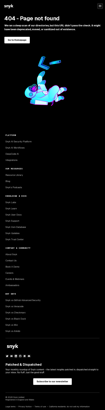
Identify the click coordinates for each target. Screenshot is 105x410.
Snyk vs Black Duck (15, 318)
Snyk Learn (11, 208)
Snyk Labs (10, 202)
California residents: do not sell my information (69, 406)
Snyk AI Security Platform (18, 141)
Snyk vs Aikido (12, 331)
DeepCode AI (12, 153)
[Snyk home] (8, 6)
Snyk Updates (12, 233)
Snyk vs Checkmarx (15, 312)
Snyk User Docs (13, 214)
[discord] (29, 356)
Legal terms (10, 406)
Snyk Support (12, 220)
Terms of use (40, 406)
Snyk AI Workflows (15, 147)
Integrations (11, 160)
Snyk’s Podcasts (13, 187)
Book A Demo (12, 266)
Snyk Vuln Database (15, 227)
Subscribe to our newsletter (52, 381)
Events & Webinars (14, 279)
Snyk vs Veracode (14, 306)
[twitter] (7, 356)
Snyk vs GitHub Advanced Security (23, 300)
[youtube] (11, 356)
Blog (7, 181)
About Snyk (11, 254)
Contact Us (11, 260)
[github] (20, 356)
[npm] (24, 356)
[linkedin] (16, 356)
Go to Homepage (17, 40)
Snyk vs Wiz (11, 325)
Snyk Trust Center (14, 239)
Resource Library (14, 175)
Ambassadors (12, 285)
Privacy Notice (25, 406)
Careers (9, 273)
